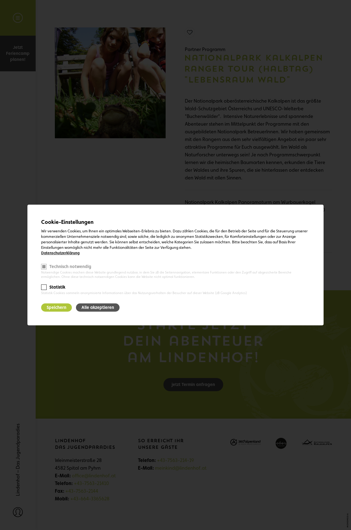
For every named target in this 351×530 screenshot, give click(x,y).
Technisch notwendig (70, 266)
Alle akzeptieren (97, 307)
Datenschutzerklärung (60, 253)
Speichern (56, 307)
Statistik (57, 287)
